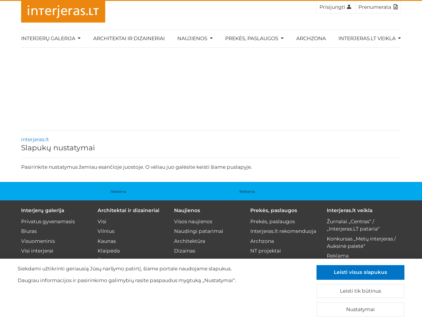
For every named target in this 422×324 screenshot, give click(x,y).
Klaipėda (109, 251)
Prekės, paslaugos (273, 210)
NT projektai (265, 251)
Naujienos (187, 210)
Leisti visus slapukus (360, 272)
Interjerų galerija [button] (48, 38)
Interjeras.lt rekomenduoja (283, 231)
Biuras (29, 231)
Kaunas (107, 241)
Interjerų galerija (42, 210)
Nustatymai (360, 309)
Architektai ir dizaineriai (129, 38)
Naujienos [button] (192, 38)
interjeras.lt (35, 139)
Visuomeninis (38, 241)
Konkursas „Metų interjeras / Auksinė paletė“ (361, 242)
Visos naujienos (193, 221)
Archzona (311, 38)
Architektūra (189, 241)
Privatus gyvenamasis (48, 221)
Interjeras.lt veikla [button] (367, 38)
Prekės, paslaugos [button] (252, 38)
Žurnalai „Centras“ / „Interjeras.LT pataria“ (353, 225)
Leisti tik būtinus (360, 291)
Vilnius (106, 231)
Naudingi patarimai (198, 231)
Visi (102, 221)
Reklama (118, 191)
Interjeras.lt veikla (349, 210)
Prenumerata (378, 7)
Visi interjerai (37, 251)
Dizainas (184, 251)
